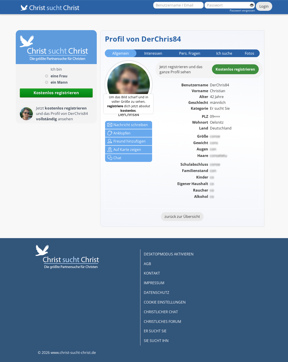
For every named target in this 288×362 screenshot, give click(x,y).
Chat (114, 157)
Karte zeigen (124, 149)
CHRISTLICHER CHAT (161, 311)
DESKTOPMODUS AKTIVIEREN (169, 254)
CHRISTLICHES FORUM (162, 321)
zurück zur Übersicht (182, 216)
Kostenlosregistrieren (235, 69)
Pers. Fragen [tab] (189, 53)
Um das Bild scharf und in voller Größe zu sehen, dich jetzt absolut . (128, 104)
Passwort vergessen (242, 10)
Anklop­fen (118, 133)
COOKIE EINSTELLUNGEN (165, 302)
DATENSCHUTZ (156, 292)
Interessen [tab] (153, 53)
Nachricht (127, 124)
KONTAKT (152, 273)
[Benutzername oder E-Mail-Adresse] (178, 5)
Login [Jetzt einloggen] (264, 6)
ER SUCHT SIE (155, 330)
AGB (147, 263)
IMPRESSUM (154, 282)
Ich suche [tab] (224, 53)
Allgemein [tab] (120, 53)
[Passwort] (230, 5)
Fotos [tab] (249, 53)
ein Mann (59, 82)
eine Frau (59, 76)
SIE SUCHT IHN (156, 340)
